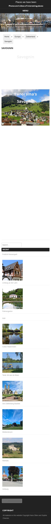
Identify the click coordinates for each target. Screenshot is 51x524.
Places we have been (26, 2)
